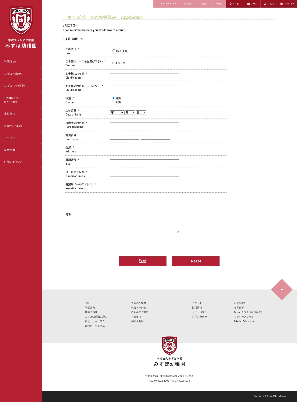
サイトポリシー (200, 312)
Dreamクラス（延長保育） (248, 312)
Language (289, 3)
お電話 (270, 3)
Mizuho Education (167, 3)
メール (254, 3)
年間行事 (239, 307)
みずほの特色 (13, 74)
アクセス (236, 3)
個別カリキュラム (95, 321)
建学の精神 (91, 312)
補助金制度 (137, 321)
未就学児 (188, 3)
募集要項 (136, 316)
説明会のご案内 (139, 312)
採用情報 (10, 150)
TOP (87, 303)
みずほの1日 (241, 303)
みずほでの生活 (14, 85)
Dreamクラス (23, 100)
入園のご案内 (13, 126)
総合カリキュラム (95, 325)
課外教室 (10, 114)
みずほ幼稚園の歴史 (96, 316)
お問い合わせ (13, 162)
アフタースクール (244, 316)
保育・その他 (138, 307)
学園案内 (10, 61)
